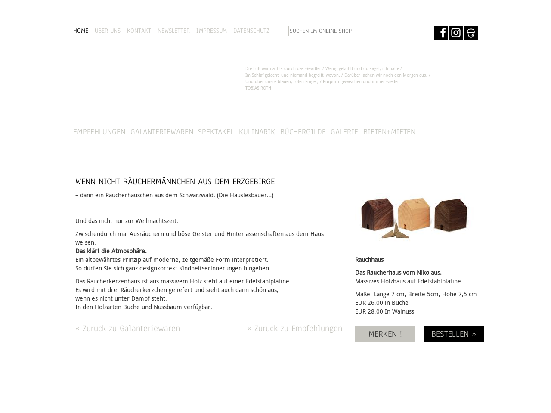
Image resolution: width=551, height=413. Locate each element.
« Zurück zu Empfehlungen (294, 328)
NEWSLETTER (174, 30)
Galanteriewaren (161, 131)
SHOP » (454, 132)
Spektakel (216, 131)
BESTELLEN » (453, 334)
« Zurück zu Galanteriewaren (127, 328)
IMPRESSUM (211, 30)
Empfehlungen (99, 131)
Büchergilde (303, 131)
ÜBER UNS (108, 30)
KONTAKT (139, 30)
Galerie (344, 131)
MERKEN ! (385, 334)
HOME (80, 30)
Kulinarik (257, 131)
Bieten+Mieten (389, 131)
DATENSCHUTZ (251, 30)
